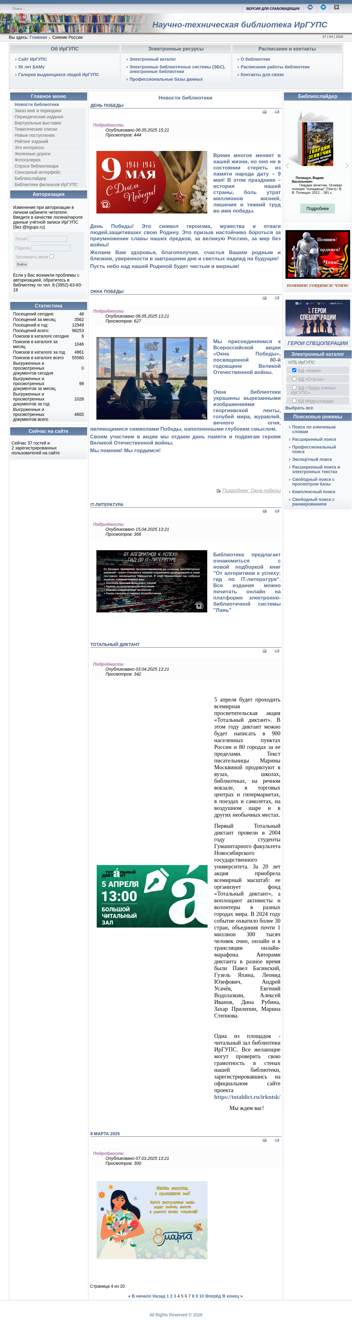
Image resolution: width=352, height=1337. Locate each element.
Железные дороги (33, 153)
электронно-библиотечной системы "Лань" (247, 604)
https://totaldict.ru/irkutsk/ (247, 1097)
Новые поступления (35, 135)
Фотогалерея (28, 159)
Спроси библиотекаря (37, 166)
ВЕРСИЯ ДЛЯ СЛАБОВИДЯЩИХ (273, 8)
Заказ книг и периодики (38, 110)
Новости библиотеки (37, 104)
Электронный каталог (153, 59)
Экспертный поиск (312, 459)
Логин (21, 238)
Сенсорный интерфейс (38, 172)
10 (201, 1296)
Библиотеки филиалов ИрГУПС (46, 184)
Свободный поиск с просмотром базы (313, 481)
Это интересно (29, 147)
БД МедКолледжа (313, 401)
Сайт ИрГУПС (32, 59)
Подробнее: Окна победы (251, 491)
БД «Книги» (307, 370)
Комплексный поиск (313, 491)
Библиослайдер (31, 178)
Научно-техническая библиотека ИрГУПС (239, 24)
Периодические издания (39, 116)
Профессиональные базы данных (166, 79)
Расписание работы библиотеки (275, 66)
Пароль (22, 248)
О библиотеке (255, 59)
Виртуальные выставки (38, 122)
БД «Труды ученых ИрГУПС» (313, 390)
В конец (230, 1296)
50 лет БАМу (31, 66)
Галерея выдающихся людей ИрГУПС (58, 74)
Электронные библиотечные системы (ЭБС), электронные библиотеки (177, 69)
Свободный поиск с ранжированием (313, 501)
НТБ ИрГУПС (302, 362)
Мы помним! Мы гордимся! (125, 450)
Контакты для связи (262, 74)
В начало (141, 1296)
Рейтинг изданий (31, 141)
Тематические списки (36, 129)
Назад (158, 1296)
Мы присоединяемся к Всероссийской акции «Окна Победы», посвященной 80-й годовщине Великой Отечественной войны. (247, 357)
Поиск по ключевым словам (314, 429)
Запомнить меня (31, 256)
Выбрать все (299, 407)
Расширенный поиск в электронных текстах (316, 469)
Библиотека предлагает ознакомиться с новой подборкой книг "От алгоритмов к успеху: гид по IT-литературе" (247, 567)
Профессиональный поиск (314, 449)
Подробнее (317, 208)
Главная (38, 37)
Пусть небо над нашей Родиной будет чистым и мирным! (165, 266)
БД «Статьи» (308, 379)
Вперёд (213, 1296)
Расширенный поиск (314, 439)
